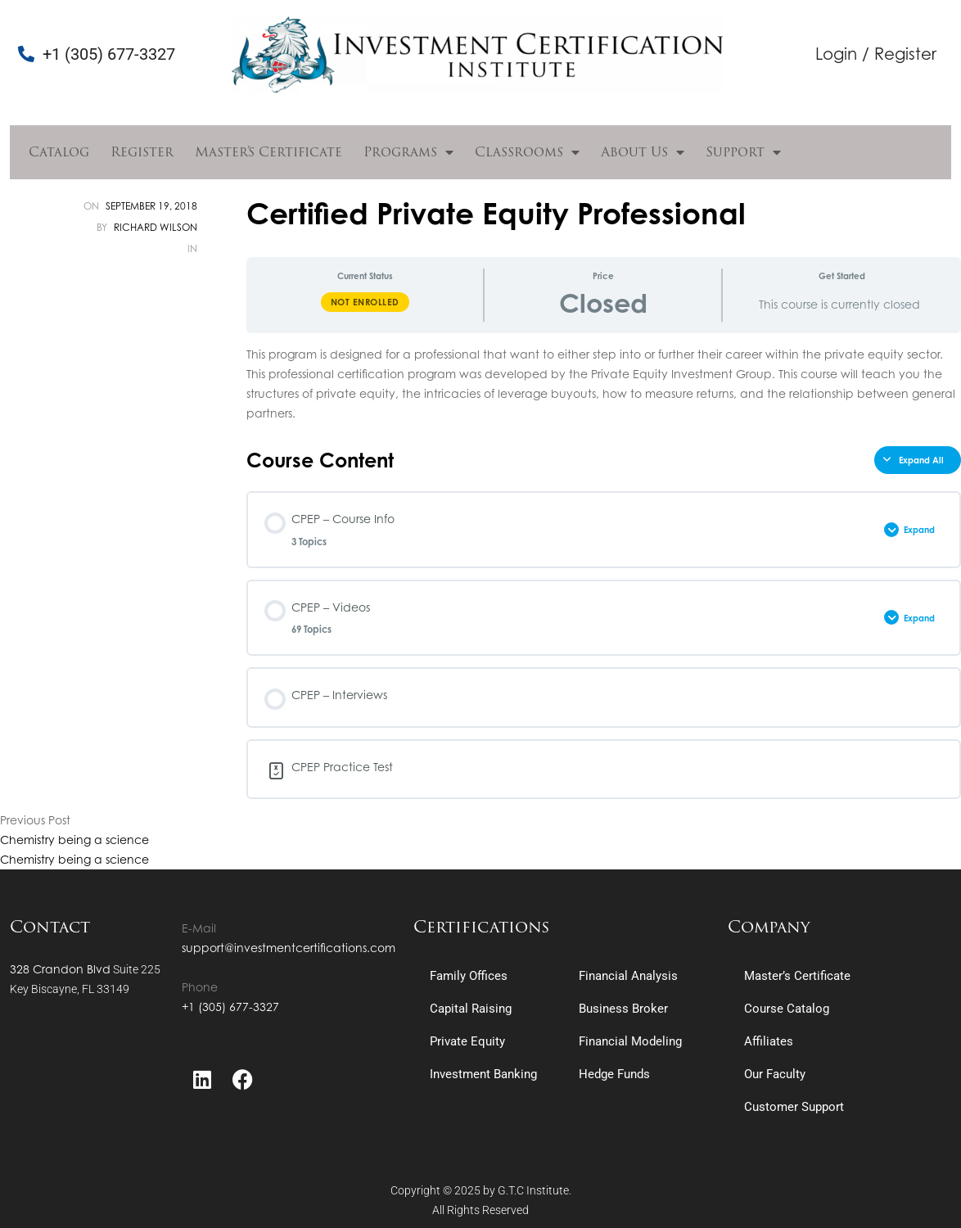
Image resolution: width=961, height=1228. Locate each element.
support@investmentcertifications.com (288, 948)
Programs (408, 152)
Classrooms (527, 152)
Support (743, 152)
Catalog (59, 152)
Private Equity (467, 1041)
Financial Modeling (630, 1041)
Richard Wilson (155, 227)
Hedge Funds (614, 1074)
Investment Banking (483, 1074)
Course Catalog (786, 1008)
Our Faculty (774, 1074)
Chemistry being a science (74, 840)
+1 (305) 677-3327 (230, 1007)
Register (142, 152)
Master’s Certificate (268, 152)
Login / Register (875, 53)
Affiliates (768, 1041)
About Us (642, 152)
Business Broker (623, 1008)
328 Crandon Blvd (60, 969)
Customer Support (794, 1106)
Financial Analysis (628, 975)
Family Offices (469, 975)
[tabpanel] (603, 384)
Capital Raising (471, 1008)
